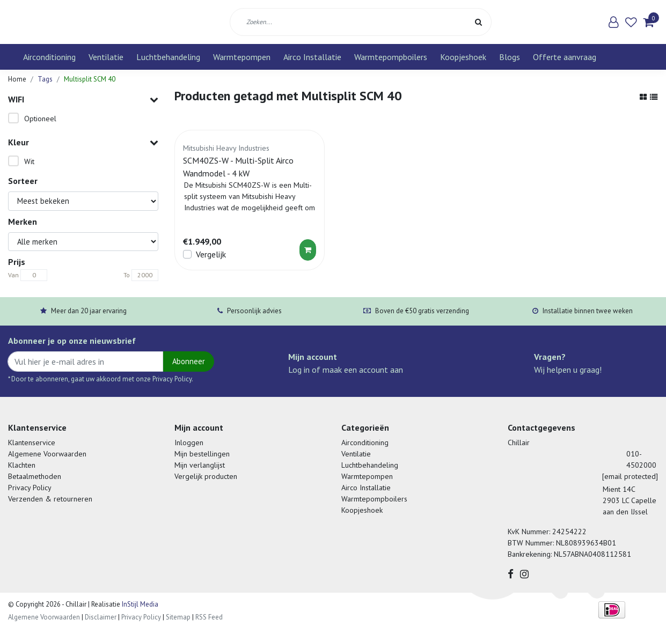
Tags (45, 79)
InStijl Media (139, 604)
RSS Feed (209, 617)
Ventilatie (106, 56)
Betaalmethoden (34, 476)
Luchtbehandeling (168, 56)
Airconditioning (49, 56)
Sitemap (178, 617)
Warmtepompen (241, 56)
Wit (29, 161)
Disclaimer (100, 617)
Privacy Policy (30, 487)
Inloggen (188, 442)
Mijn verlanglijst (199, 465)
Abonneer (188, 361)
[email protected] (630, 476)
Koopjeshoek (463, 56)
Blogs (509, 56)
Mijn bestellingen (202, 454)
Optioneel (40, 118)
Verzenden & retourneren (50, 499)
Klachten (21, 465)
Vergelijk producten (205, 476)
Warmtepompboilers (390, 56)
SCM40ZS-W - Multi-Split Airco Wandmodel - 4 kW (238, 167)
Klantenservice (31, 442)
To (126, 275)
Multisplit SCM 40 (89, 79)
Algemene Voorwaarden (47, 454)
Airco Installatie (312, 56)
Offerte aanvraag (564, 56)
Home (17, 79)
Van (13, 275)
